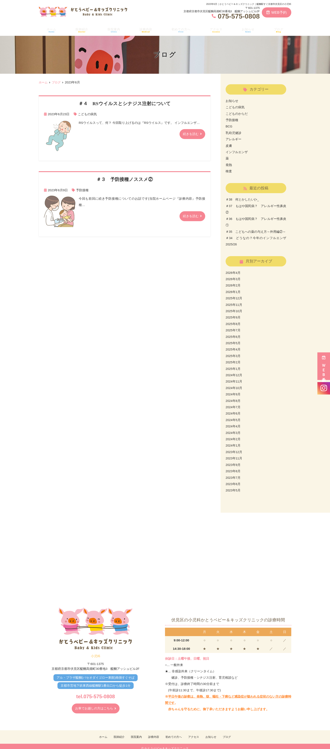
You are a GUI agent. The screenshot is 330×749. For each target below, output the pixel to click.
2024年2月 (233, 435)
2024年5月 (233, 416)
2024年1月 (233, 441)
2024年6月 (233, 410)
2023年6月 (233, 479)
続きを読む (191, 134)
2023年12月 (234, 447)
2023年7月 (233, 473)
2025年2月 (233, 359)
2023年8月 (233, 466)
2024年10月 (234, 384)
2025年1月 (233, 365)
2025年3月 (233, 353)
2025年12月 (234, 296)
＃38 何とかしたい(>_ (242, 198)
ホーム (50, 30)
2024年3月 (233, 429)
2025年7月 (233, 327)
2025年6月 (233, 334)
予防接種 (82, 190)
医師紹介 (81, 30)
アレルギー (233, 138)
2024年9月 (233, 391)
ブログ (279, 30)
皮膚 (229, 145)
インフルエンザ (237, 151)
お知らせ (249, 30)
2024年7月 (233, 403)
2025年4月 (233, 346)
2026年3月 (233, 277)
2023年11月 (234, 454)
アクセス (217, 30)
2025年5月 (233, 340)
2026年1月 (233, 290)
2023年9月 (233, 460)
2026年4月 (233, 271)
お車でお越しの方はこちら (94, 704)
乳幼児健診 (233, 132)
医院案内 (113, 30)
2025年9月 (233, 315)
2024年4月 (233, 422)
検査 (229, 170)
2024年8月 (233, 397)
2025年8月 (233, 321)
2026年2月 (233, 283)
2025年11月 (234, 302)
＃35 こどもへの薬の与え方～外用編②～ (256, 230)
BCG (229, 126)
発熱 (229, 164)
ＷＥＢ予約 (324, 366)
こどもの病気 (87, 114)
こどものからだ (237, 113)
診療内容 (145, 30)
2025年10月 (234, 308)
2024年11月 (234, 378)
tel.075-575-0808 (95, 691)
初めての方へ (181, 30)
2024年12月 (234, 372)
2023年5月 (233, 485)
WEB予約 (276, 13)
